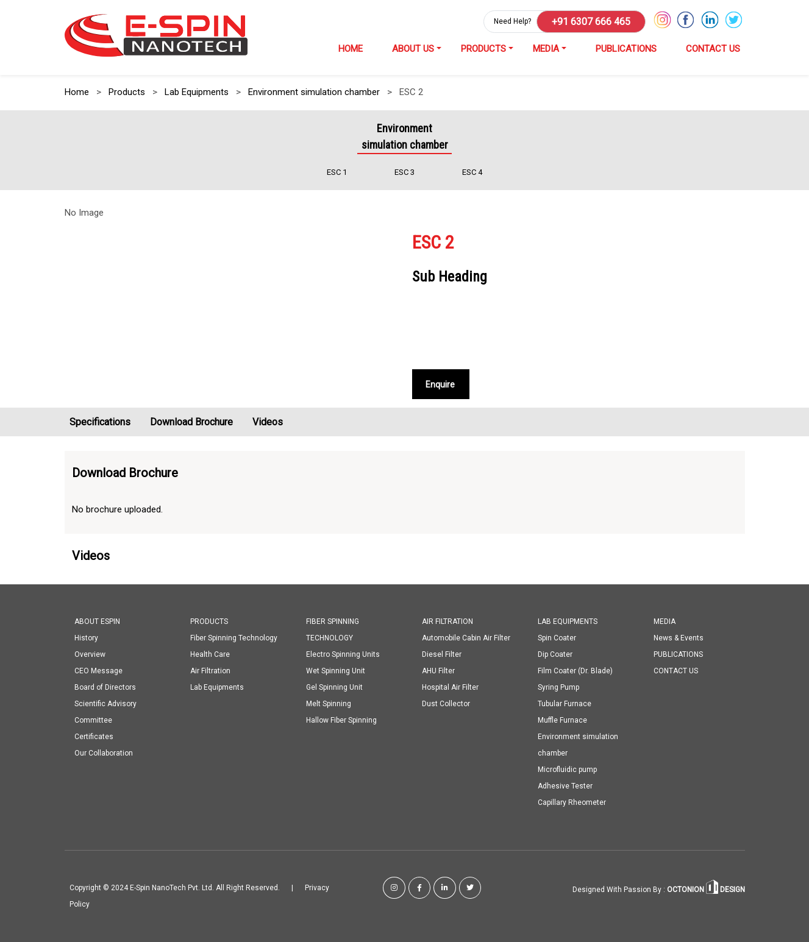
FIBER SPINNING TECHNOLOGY (332, 629)
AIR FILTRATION (447, 621)
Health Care (210, 654)
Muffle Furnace (562, 720)
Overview (89, 654)
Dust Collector (446, 703)
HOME (350, 48)
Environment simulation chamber (314, 92)
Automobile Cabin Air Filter (466, 638)
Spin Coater (557, 638)
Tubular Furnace (564, 703)
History (86, 638)
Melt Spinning (328, 703)
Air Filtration (210, 671)
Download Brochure (191, 422)
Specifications (99, 422)
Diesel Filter (442, 654)
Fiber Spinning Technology (233, 638)
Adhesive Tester (565, 786)
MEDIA (546, 48)
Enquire (440, 384)
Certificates (93, 736)
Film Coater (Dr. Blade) (575, 671)
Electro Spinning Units (343, 654)
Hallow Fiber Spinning (341, 720)
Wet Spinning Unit (335, 671)
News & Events (679, 638)
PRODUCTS (483, 48)
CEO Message (98, 671)
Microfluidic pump (567, 769)
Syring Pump (558, 687)
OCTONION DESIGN (705, 889)
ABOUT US (413, 48)
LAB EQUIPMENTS (567, 621)
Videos (267, 422)
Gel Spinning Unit (334, 687)
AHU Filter (438, 671)
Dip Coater (555, 654)
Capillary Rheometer (572, 802)
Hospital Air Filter (450, 687)
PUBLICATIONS (626, 48)
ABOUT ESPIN (97, 621)
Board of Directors (105, 687)
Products (127, 92)
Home (77, 92)
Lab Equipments (197, 92)
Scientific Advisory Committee (105, 711)
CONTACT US (713, 48)
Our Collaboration (103, 753)
